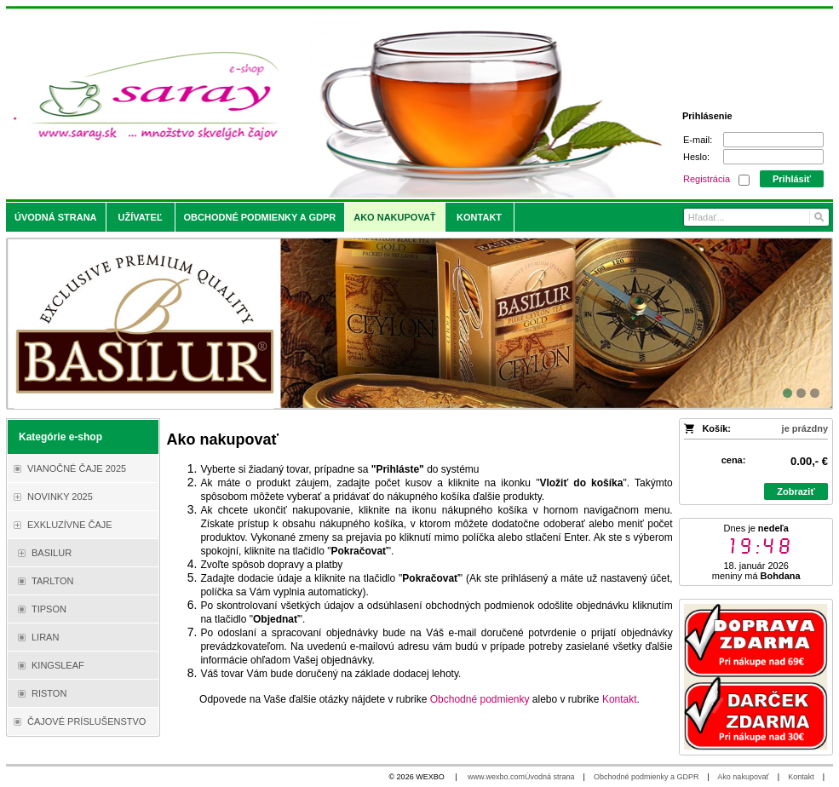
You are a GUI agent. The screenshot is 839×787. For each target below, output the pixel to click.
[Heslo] (773, 156)
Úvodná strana (550, 777)
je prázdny (805, 428)
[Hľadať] (818, 217)
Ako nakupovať (742, 777)
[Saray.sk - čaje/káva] (317, 104)
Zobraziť (795, 491)
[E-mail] (773, 139)
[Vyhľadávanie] (756, 217)
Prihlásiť (792, 179)
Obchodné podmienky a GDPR (646, 777)
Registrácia (706, 179)
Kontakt (801, 777)
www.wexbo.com (496, 777)
